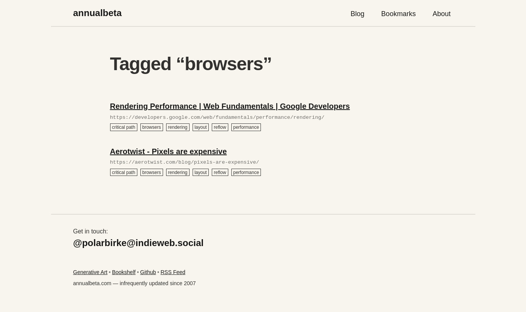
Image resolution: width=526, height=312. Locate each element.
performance (246, 127)
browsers (151, 127)
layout (201, 127)
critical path (123, 127)
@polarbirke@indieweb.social (138, 243)
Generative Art (90, 272)
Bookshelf (123, 272)
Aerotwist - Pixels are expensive (168, 151)
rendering (178, 127)
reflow (220, 127)
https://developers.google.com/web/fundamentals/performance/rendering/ (217, 117)
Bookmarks (398, 14)
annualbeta (97, 13)
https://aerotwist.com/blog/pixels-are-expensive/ (184, 162)
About (442, 14)
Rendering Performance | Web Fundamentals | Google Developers (230, 106)
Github (148, 272)
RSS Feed (172, 272)
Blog (357, 14)
